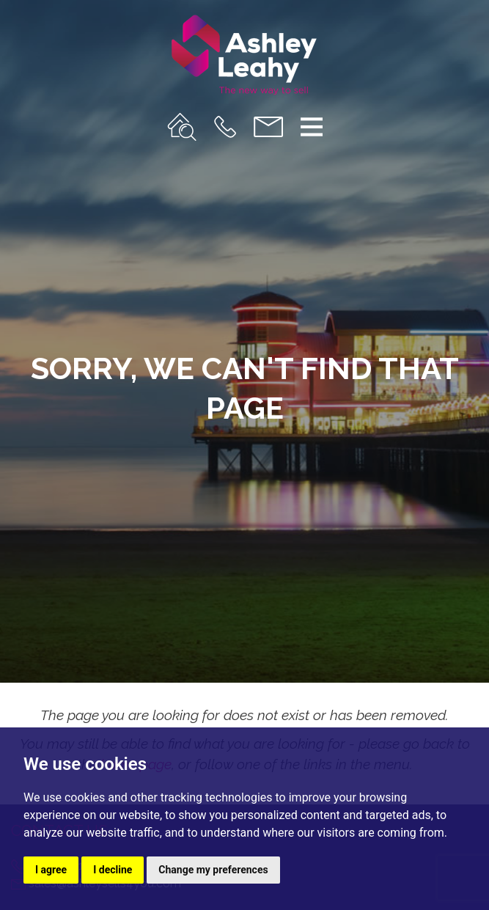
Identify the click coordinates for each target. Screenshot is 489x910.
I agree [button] (51, 870)
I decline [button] (112, 870)
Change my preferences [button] (213, 870)
